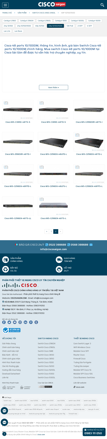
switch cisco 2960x (90, 401)
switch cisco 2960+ (90, 405)
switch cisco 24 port (52, 409)
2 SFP (80, 25)
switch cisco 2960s (56, 405)
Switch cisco (7, 401)
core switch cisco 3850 (73, 405)
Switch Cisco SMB (45, 351)
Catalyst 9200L (77, 20)
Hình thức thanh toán (11, 362)
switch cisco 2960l (9, 405)
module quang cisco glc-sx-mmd (14, 414)
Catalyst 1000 (61, 20)
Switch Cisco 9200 (46, 366)
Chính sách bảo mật (10, 351)
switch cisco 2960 (74, 401)
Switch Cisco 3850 (46, 358)
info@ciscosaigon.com (43, 298)
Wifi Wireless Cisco (82, 347)
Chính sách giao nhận (11, 358)
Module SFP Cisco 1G (82, 369)
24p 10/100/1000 (24, 25)
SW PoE (70, 25)
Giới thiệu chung (9, 343)
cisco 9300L (61, 401)
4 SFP (89, 25)
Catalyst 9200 (94, 20)
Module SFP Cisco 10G (83, 373)
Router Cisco (79, 354)
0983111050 (39, 305)
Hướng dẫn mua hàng (11, 369)
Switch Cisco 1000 (46, 362)
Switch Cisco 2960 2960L (43, 12)
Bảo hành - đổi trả (10, 354)
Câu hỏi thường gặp (10, 366)
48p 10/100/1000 (55, 25)
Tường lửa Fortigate (82, 362)
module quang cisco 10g (57, 414)
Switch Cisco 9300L (46, 377)
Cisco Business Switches (84, 377)
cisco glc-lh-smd (93, 409)
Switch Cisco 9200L (46, 369)
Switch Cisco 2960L (46, 347)
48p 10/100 (39, 25)
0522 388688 (18, 313)
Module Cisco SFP (81, 351)
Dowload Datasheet (11, 373)
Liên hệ (5, 377)
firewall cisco (73, 414)
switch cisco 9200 (21, 401)
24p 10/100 (8, 25)
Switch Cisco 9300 (46, 373)
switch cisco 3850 (40, 405)
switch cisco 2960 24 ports (12, 409)
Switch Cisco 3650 (46, 354)
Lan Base (18, 31)
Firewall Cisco (79, 358)
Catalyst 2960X (26, 20)
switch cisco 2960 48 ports (33, 409)
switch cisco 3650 (25, 405)
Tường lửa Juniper (81, 366)
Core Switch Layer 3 (82, 343)
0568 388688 (18, 305)
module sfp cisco (79, 409)
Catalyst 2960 (10, 20)
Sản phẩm (22, 12)
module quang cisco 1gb (37, 414)
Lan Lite (7, 31)
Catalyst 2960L (44, 20)
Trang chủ (7, 12)
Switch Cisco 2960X (46, 343)
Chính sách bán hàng (11, 347)
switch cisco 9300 (48, 401)
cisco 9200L (34, 401)
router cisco (66, 409)
